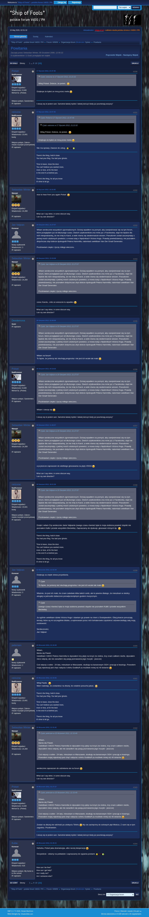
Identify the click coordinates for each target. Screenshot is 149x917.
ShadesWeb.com (27, 914)
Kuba (14, 843)
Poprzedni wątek (113, 55)
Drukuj (135, 63)
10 (36, 63)
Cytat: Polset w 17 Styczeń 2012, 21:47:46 (57, 118)
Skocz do (101, 894)
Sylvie (87, 42)
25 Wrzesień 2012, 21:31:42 (46, 727)
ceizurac (16, 112)
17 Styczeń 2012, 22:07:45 (46, 112)
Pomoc (117, 911)
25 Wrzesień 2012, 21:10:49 (46, 645)
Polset (15, 71)
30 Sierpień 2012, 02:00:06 (46, 320)
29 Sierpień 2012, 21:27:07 (46, 225)
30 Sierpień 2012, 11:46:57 (46, 425)
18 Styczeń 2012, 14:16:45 (46, 189)
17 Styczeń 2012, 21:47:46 (46, 71)
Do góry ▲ (137, 911)
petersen (16, 645)
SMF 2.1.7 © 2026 (13, 911)
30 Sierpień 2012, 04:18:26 (46, 369)
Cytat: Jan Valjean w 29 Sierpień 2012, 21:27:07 (60, 264)
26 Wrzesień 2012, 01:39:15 (46, 843)
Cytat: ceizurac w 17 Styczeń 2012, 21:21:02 (58, 77)
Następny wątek (130, 55)
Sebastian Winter (21, 189)
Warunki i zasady (127, 911)
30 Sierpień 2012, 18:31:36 (46, 484)
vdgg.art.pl (99, 30)
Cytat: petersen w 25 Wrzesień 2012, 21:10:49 (59, 733)
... (32, 63)
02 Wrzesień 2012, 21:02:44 (46, 570)
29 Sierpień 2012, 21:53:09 (46, 258)
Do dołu (13, 63)
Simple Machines (27, 911)
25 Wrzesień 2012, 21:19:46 (46, 678)
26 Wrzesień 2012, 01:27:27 (46, 787)
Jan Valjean (18, 224)
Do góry (14, 883)
